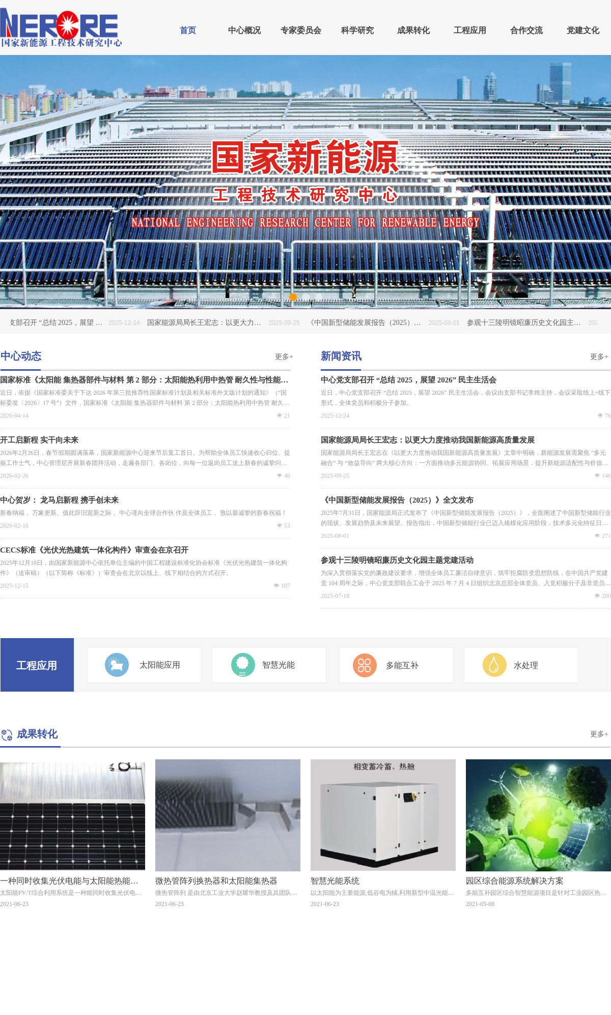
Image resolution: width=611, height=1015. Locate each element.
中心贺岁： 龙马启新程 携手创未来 (59, 500)
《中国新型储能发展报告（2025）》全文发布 (397, 500)
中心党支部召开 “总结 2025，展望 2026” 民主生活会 (408, 380)
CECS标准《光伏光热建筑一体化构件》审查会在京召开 (94, 550)
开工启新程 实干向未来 (39, 440)
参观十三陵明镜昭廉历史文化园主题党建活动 (397, 560)
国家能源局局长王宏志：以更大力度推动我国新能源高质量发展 (428, 440)
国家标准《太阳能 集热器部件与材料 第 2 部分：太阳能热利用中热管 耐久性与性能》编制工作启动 (144, 380)
